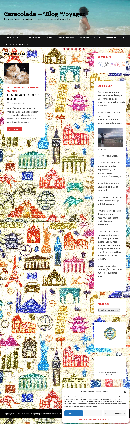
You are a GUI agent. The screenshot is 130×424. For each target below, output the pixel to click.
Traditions (83, 38)
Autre (9, 87)
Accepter (73, 413)
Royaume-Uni (33, 87)
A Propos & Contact (16, 44)
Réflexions (111, 38)
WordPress (59, 413)
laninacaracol (109, 372)
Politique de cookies (85, 419)
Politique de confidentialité (101, 419)
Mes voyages (34, 38)
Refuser (93, 413)
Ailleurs (98, 38)
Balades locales (66, 38)
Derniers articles (15, 38)
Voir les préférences (115, 413)
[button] (125, 391)
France (50, 38)
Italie (23, 87)
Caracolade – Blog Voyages (44, 14)
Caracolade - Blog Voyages (30, 413)
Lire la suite (14, 129)
